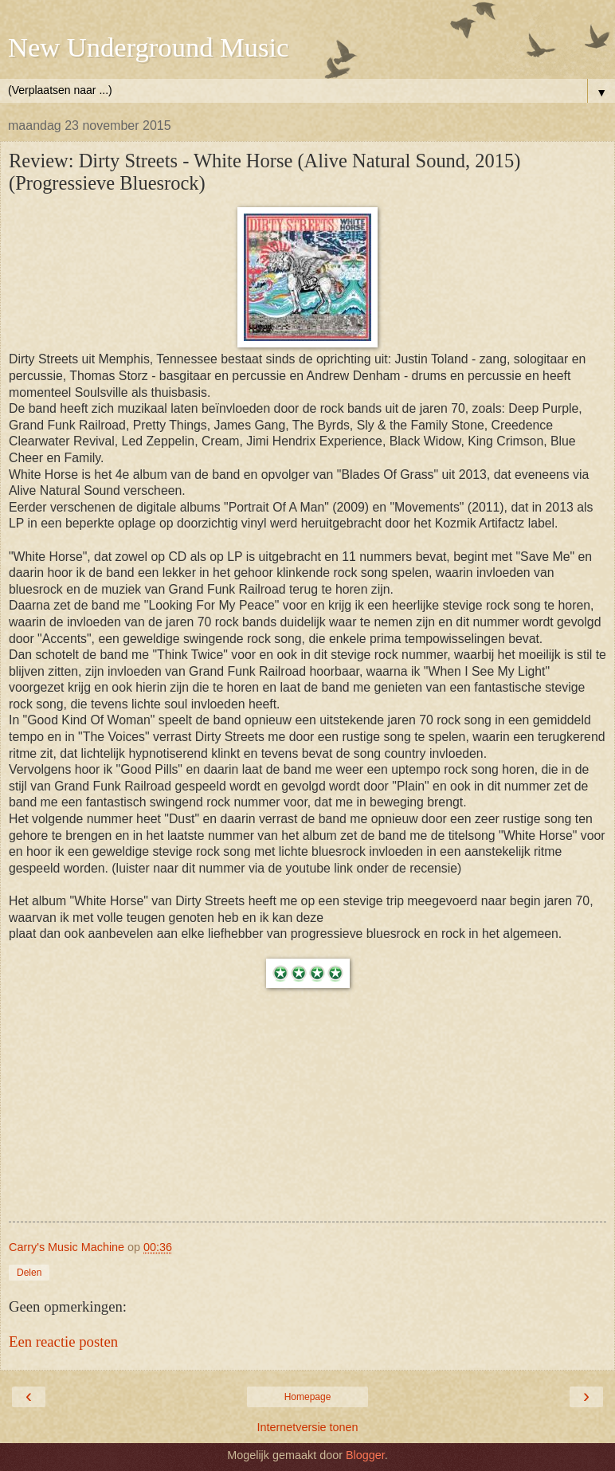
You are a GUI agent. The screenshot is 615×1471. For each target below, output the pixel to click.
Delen (29, 1272)
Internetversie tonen (307, 1427)
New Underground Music (148, 47)
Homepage (307, 1396)
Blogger (365, 1455)
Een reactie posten (63, 1341)
